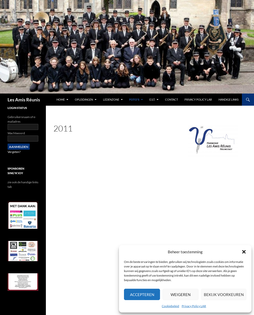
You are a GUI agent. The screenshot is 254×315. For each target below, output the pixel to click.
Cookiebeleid (170, 306)
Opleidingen (84, 99)
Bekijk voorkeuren (224, 294)
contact (171, 99)
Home (60, 99)
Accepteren (142, 294)
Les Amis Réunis (24, 99)
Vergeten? (14, 152)
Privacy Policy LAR (194, 306)
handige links (228, 99)
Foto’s (134, 99)
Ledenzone (111, 99)
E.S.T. (152, 99)
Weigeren (180, 294)
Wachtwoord (16, 133)
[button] (243, 251)
